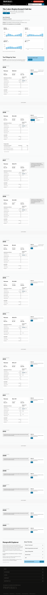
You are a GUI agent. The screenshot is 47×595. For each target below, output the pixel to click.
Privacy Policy (18, 593)
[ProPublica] (7, 1)
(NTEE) (26, 22)
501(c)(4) (10, 18)
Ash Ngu (16, 553)
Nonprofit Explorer (7, 4)
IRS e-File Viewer (12, 559)
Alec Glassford (11, 553)
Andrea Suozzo (6, 553)
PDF (31, 73)
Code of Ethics (5, 593)
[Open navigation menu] (32, 1)
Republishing (12, 593)
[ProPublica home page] (10, 588)
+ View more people (6, 151)
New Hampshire (14, 4)
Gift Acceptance (32, 593)
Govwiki (15, 560)
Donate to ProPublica (38, 1)
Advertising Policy (25, 593)
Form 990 (4, 59)
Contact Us (30, 59)
